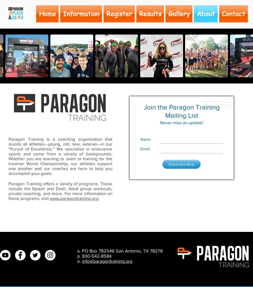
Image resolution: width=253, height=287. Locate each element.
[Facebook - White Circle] (20, 255)
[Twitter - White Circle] (35, 255)
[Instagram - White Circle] (50, 255)
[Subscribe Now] (181, 164)
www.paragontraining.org (74, 198)
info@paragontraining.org (107, 261)
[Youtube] (5, 255)
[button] (233, 13)
